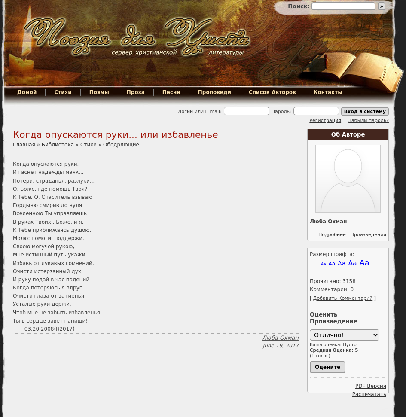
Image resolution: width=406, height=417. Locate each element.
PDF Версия (370, 386)
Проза (136, 92)
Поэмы (99, 92)
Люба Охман (280, 338)
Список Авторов (272, 92)
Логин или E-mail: (200, 111)
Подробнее (332, 234)
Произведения (368, 234)
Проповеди (214, 92)
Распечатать (369, 394)
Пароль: (281, 111)
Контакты (328, 92)
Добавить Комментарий (342, 298)
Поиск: (299, 6)
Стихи (62, 92)
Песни (171, 92)
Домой (27, 92)
